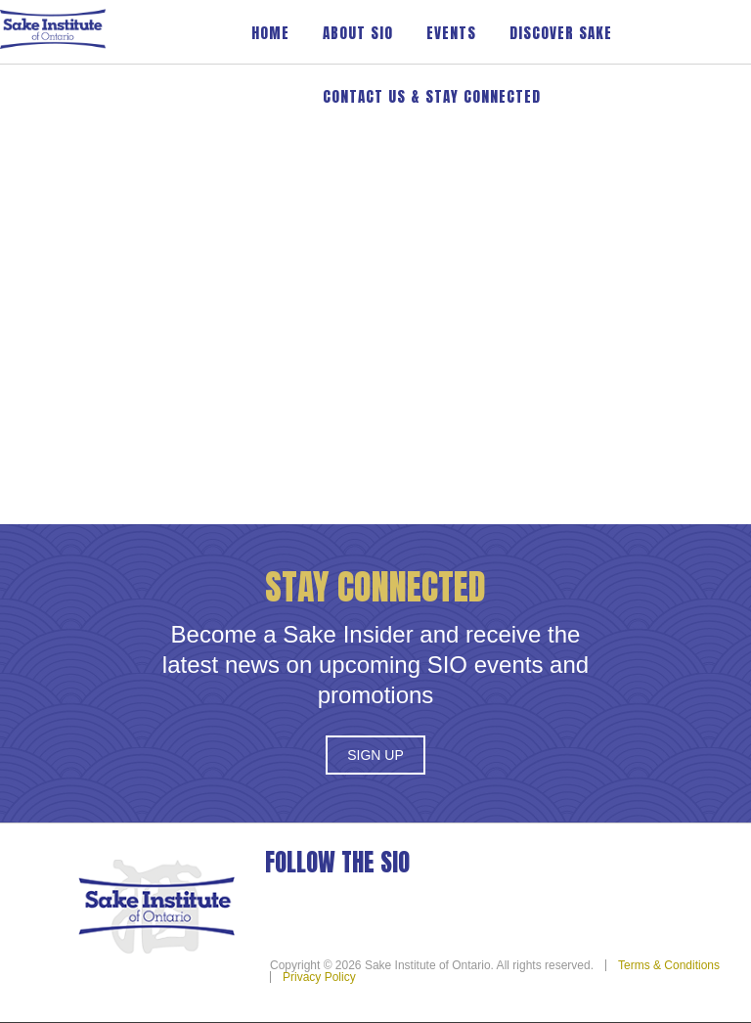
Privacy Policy (319, 977)
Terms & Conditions (669, 965)
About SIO (358, 33)
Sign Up (375, 755)
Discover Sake (560, 33)
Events (451, 33)
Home (270, 33)
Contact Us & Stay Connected (432, 96)
